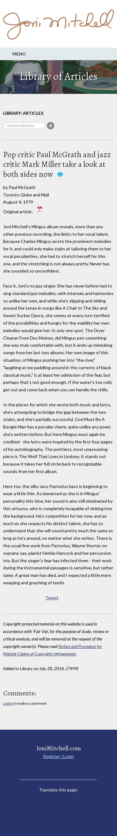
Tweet (51, 597)
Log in (8, 703)
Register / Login (58, 756)
